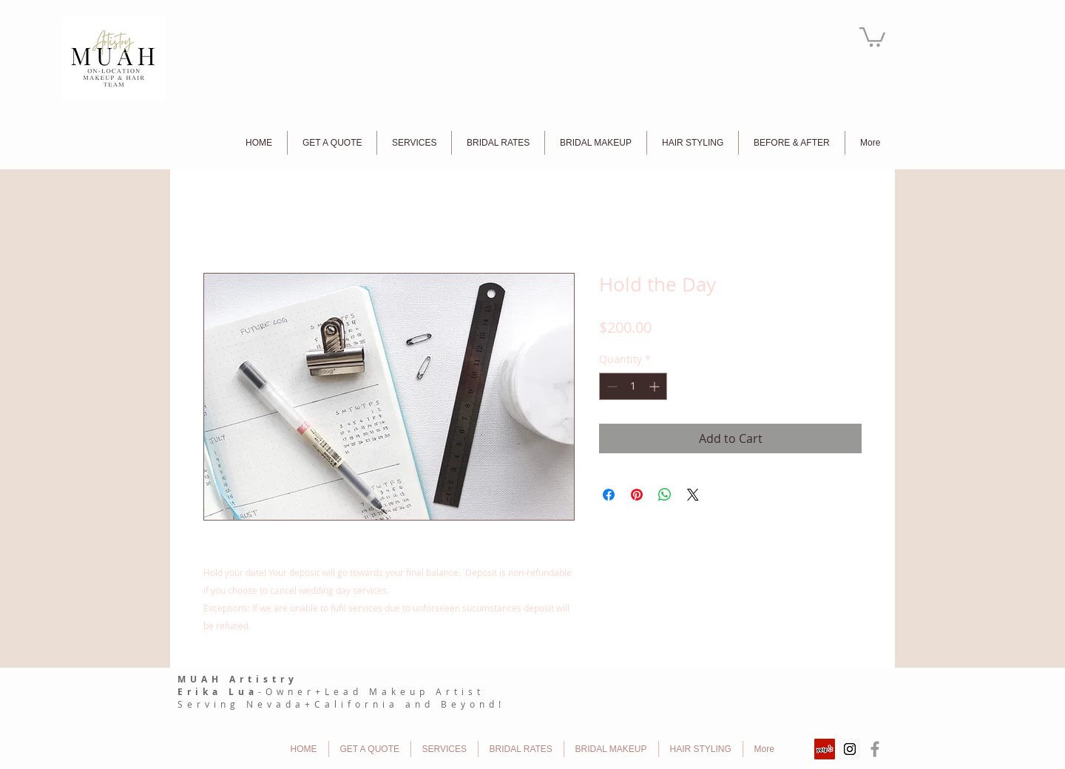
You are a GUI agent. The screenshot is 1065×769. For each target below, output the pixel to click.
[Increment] (655, 386)
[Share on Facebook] (609, 495)
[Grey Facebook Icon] (875, 749)
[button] (872, 36)
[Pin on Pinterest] (637, 495)
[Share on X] (693, 495)
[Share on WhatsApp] (665, 495)
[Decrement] (610, 386)
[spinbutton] (633, 386)
